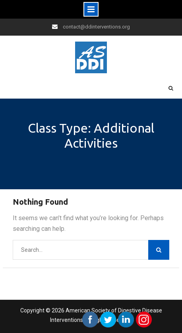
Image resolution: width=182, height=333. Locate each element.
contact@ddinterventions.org (96, 27)
